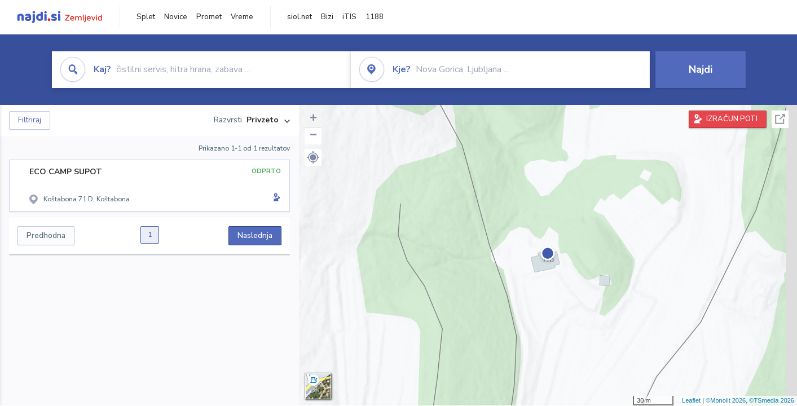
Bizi (327, 17)
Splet (145, 17)
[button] (313, 157)
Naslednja (254, 235)
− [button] (313, 135)
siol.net (299, 17)
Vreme (242, 17)
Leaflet (691, 400)
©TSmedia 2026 (771, 400)
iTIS (349, 17)
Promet (209, 17)
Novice (175, 17)
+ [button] (313, 119)
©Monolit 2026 (726, 400)
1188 (375, 17)
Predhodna (46, 235)
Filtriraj (29, 120)
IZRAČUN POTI (732, 119)
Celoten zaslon (780, 119)
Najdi (700, 69)
